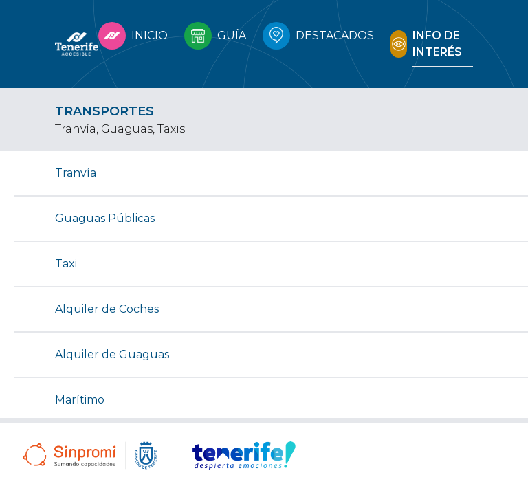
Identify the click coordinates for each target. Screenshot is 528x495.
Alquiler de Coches (107, 309)
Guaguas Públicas (105, 218)
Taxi (66, 263)
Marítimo (79, 399)
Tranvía (75, 172)
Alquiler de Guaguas (112, 354)
